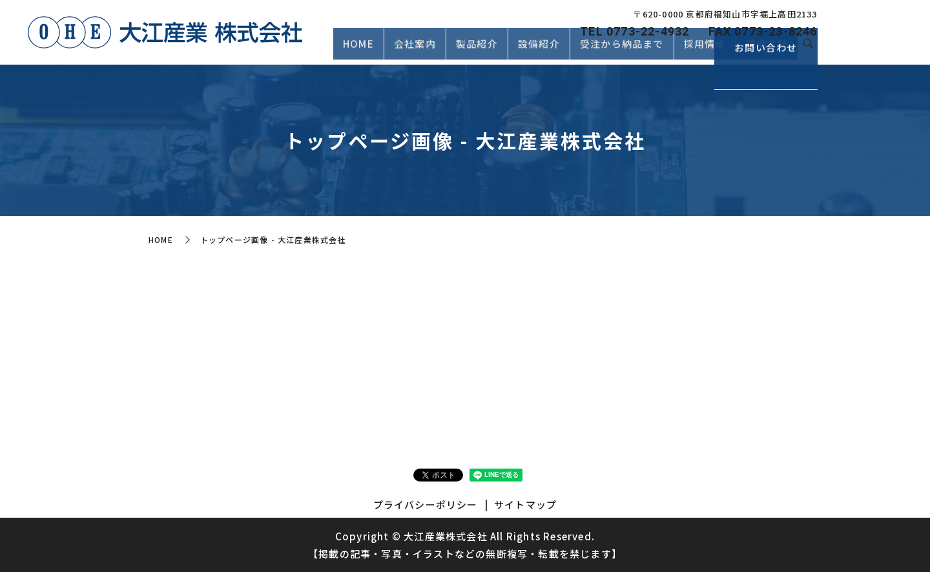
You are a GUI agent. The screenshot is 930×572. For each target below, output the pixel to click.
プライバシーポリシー (425, 504)
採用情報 (705, 49)
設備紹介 (539, 49)
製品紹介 (477, 49)
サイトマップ (525, 504)
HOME (358, 49)
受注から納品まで (622, 49)
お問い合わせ (878, 45)
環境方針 (767, 49)
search (808, 50)
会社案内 (415, 49)
